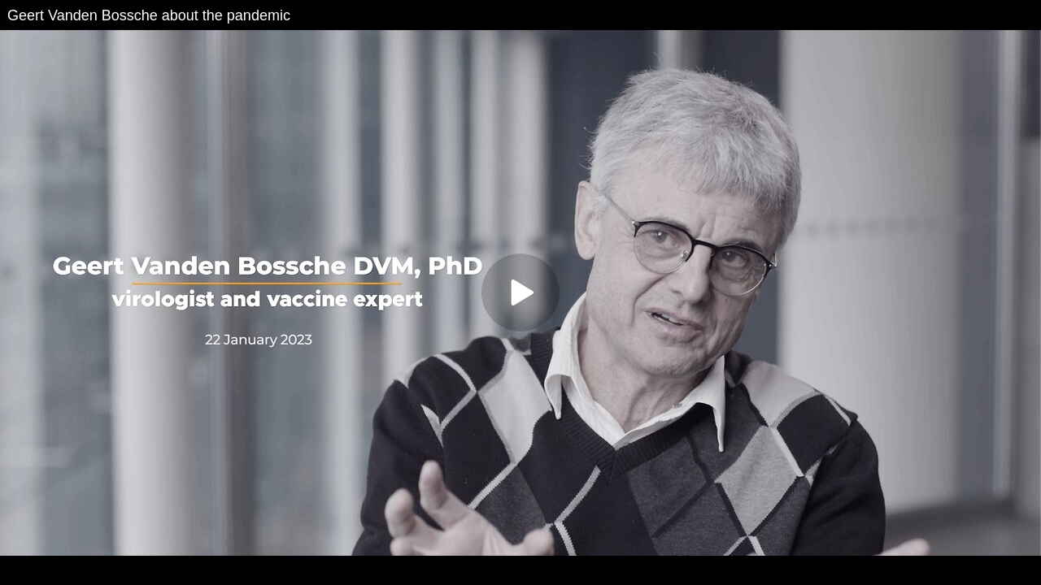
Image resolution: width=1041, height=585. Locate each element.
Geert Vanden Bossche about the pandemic (148, 15)
